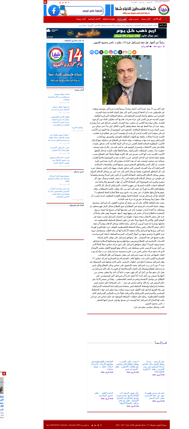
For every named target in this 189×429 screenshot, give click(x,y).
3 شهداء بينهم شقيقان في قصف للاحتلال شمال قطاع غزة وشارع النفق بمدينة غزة (46, 137)
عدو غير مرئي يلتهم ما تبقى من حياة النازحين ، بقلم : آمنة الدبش (142, 395)
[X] (89, 52)
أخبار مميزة (133, 19)
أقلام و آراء (109, 19)
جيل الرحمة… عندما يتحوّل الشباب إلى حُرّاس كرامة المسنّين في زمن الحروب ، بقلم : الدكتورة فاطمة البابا (141, 366)
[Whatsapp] (94, 52)
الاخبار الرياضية (82, 19)
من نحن (129, 2)
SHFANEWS (42, 425)
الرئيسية (137, 2)
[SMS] (117, 52)
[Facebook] (80, 52)
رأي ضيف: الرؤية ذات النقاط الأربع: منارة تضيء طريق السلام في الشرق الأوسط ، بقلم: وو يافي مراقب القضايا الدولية (115, 398)
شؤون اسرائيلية (97, 19)
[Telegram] (103, 52)
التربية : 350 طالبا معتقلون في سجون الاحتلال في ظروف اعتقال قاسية (47, 160)
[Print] (122, 52)
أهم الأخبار (145, 19)
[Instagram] (99, 52)
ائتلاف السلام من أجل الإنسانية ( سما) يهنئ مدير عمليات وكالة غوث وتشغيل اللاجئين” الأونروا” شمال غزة (106, 25)
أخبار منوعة (69, 19)
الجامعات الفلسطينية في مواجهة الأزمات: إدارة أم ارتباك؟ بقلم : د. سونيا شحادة (90, 365)
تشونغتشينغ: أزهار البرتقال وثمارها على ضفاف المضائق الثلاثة (46, 178)
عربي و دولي (121, 19)
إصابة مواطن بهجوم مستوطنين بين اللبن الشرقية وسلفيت (46, 96)
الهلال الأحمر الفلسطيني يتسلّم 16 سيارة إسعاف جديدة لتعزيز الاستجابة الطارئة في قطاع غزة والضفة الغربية (55, 122)
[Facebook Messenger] (84, 52)
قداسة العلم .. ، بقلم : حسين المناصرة (91, 394)
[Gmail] (113, 52)
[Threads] (108, 52)
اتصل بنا (122, 2)
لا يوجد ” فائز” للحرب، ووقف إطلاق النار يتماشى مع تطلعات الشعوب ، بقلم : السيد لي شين (115, 365)
